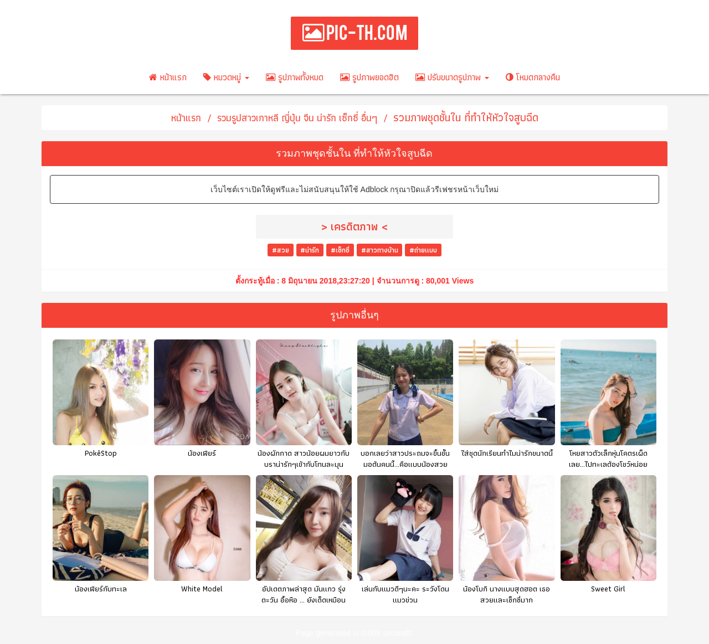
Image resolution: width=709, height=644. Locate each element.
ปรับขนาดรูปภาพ (452, 77)
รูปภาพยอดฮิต (369, 77)
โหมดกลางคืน (533, 77)
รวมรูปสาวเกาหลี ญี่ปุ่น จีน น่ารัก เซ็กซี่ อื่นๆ (297, 118)
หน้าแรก (168, 77)
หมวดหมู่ (226, 77)
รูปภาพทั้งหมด (294, 77)
